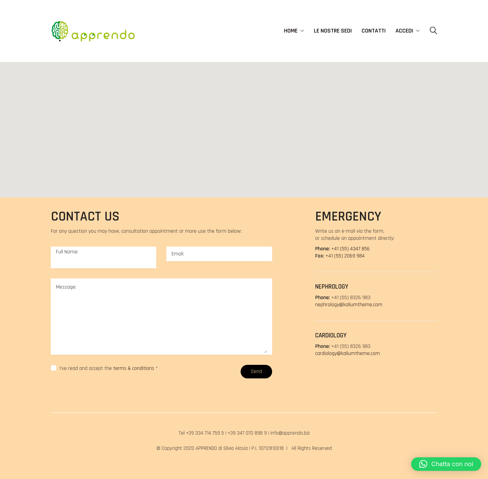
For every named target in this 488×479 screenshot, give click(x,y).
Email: (177, 253)
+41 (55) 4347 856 (350, 248)
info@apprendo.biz (290, 433)
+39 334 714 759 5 (205, 433)
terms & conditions (133, 368)
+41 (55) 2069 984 (345, 255)
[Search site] (433, 31)
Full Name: (67, 251)
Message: (66, 287)
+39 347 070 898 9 (247, 433)
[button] (272, 124)
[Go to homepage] (93, 30)
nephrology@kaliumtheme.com (348, 304)
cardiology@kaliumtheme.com (347, 353)
